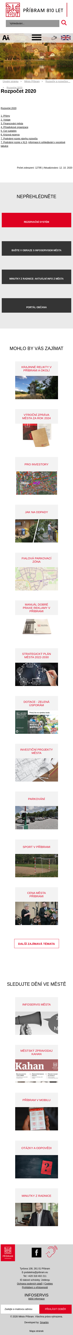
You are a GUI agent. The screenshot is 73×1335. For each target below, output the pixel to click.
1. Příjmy (5, 116)
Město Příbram (32, 81)
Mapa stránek (36, 1331)
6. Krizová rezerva (10, 134)
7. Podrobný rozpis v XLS (14, 142)
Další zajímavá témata (36, 943)
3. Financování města (12, 123)
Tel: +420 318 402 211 (35, 1276)
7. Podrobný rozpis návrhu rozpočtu (19, 138)
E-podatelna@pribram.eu (35, 1272)
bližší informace (36, 1298)
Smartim (44, 1322)
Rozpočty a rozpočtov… (58, 81)
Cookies (48, 1283)
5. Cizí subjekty (9, 131)
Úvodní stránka (10, 81)
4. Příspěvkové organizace (14, 127)
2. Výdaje (6, 119)
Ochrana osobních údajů (29, 1283)
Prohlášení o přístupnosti (35, 1287)
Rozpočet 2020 (14, 87)
